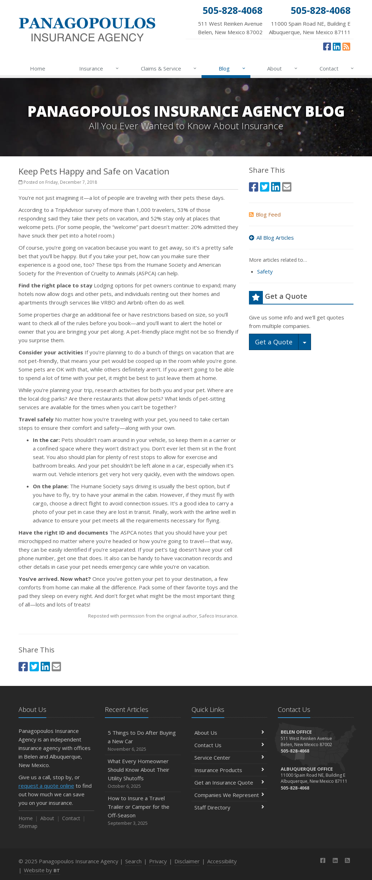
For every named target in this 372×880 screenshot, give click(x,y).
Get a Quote (273, 342)
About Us (229, 732)
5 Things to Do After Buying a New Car (143, 741)
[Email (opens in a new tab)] (56, 666)
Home (37, 68)
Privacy (158, 861)
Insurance (99, 68)
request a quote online (46, 785)
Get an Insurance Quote (229, 782)
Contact (337, 68)
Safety (265, 271)
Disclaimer (187, 861)
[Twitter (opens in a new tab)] (34, 666)
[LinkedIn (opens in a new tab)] (337, 46)
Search (133, 861)
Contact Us (229, 745)
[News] (346, 46)
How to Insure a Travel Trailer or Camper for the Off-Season (143, 811)
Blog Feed (265, 214)
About (282, 68)
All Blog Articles (271, 237)
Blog (232, 68)
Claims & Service (169, 68)
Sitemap (28, 826)
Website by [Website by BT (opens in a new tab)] (42, 870)
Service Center (229, 757)
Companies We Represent (229, 794)
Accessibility (222, 861)
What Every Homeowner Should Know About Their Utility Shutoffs (143, 773)
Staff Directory (229, 807)
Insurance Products (229, 770)
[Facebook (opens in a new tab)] (327, 46)
